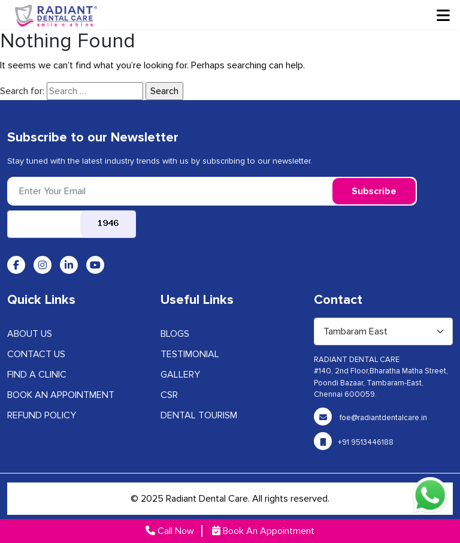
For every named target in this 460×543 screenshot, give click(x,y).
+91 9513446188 (354, 442)
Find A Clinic (36, 375)
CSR (169, 395)
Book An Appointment (263, 531)
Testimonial (190, 354)
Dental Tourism (199, 415)
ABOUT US (29, 334)
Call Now (170, 531)
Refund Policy (41, 415)
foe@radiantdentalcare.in (370, 418)
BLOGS (175, 334)
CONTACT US (36, 354)
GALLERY (180, 375)
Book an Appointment (60, 395)
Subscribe (374, 191)
